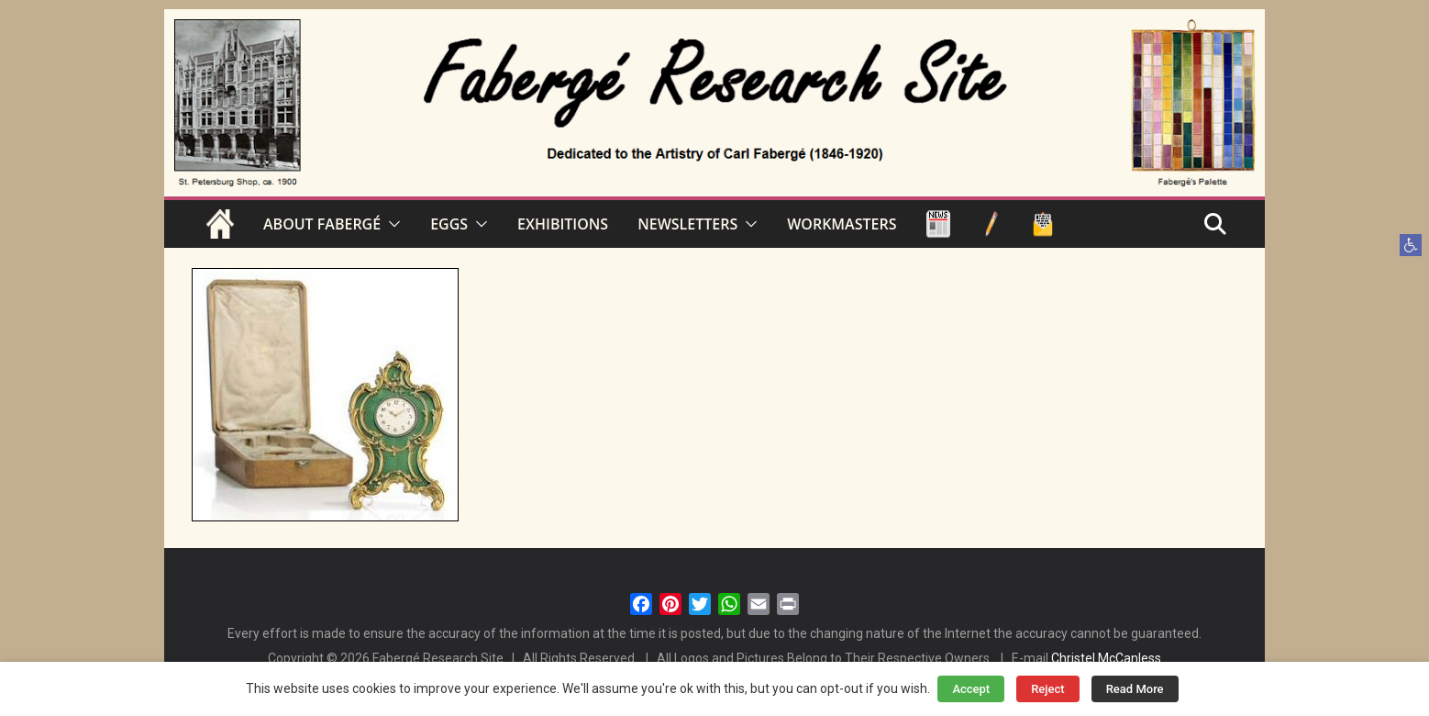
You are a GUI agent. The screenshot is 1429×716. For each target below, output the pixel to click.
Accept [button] (971, 689)
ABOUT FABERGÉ (322, 224)
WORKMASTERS (841, 224)
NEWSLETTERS (687, 224)
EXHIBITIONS (562, 224)
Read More (1135, 689)
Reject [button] (1048, 689)
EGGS (449, 224)
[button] (1411, 245)
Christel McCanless (1106, 658)
